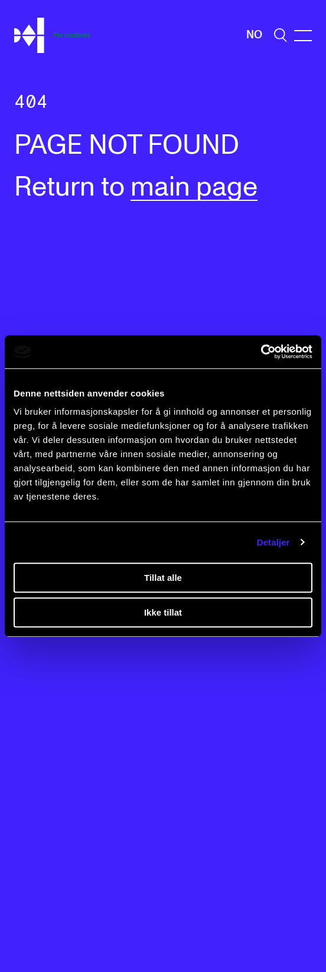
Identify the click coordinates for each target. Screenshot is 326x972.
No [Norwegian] (254, 35)
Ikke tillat (163, 612)
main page (194, 187)
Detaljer (273, 542)
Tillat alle (163, 578)
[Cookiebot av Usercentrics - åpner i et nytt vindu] (260, 351)
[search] (280, 35)
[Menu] (303, 35)
